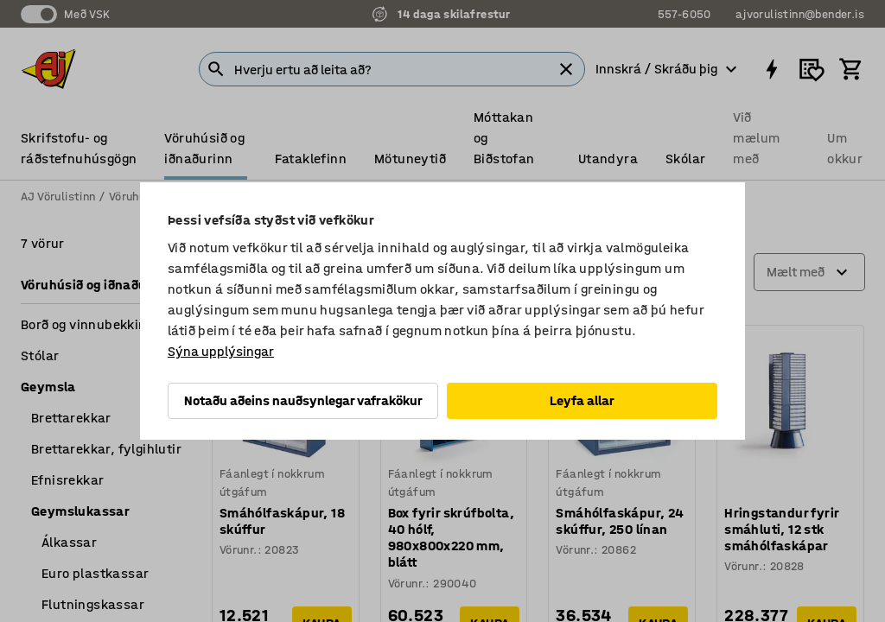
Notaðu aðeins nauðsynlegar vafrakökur (303, 400)
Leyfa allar (582, 400)
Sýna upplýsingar (221, 351)
